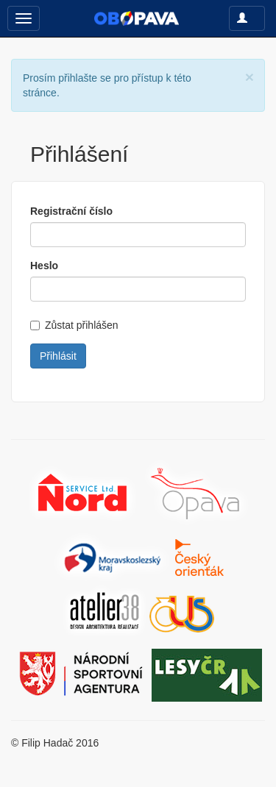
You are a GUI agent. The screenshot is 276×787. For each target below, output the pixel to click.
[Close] (249, 77)
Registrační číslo (71, 211)
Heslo (44, 265)
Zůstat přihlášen (74, 325)
